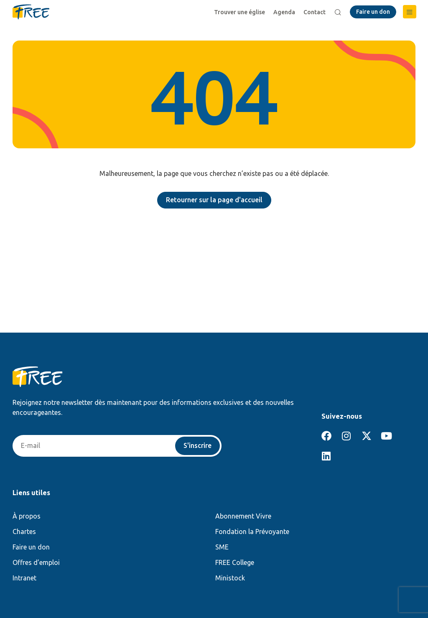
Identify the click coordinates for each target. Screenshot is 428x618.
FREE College (234, 562)
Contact (314, 12)
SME (222, 547)
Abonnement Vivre (243, 516)
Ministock (230, 578)
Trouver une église (239, 12)
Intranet (24, 578)
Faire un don (31, 547)
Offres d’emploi (36, 562)
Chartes (24, 531)
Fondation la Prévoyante (252, 531)
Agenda (284, 12)
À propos (27, 516)
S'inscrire (197, 446)
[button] (409, 11)
